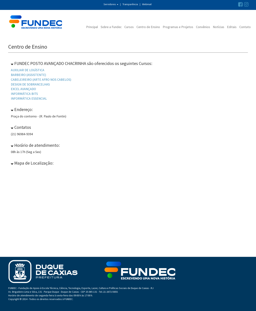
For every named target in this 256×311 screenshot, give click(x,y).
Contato (245, 27)
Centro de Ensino (148, 27)
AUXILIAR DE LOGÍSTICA (27, 70)
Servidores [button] (111, 4)
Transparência (130, 4)
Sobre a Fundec (111, 27)
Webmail (147, 4)
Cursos (129, 27)
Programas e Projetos (178, 27)
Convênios (203, 27)
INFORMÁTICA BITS (24, 94)
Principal (92, 27)
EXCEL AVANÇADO (23, 89)
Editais (232, 27)
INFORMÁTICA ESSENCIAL (29, 98)
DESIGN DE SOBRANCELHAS (30, 84)
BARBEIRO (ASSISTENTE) (28, 75)
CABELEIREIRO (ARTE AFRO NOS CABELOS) (41, 79)
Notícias (218, 27)
